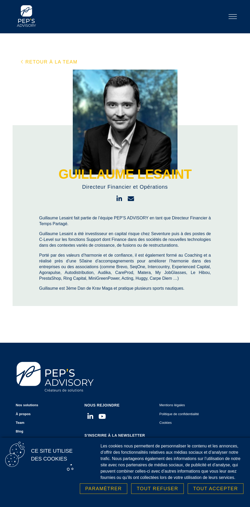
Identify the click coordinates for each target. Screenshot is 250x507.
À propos (23, 414)
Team (20, 423)
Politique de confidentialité (179, 414)
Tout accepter (215, 489)
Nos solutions (45, 406)
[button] (49, 62)
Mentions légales (172, 405)
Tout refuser (157, 489)
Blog (19, 431)
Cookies (165, 423)
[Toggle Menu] (233, 16)
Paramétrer (103, 489)
